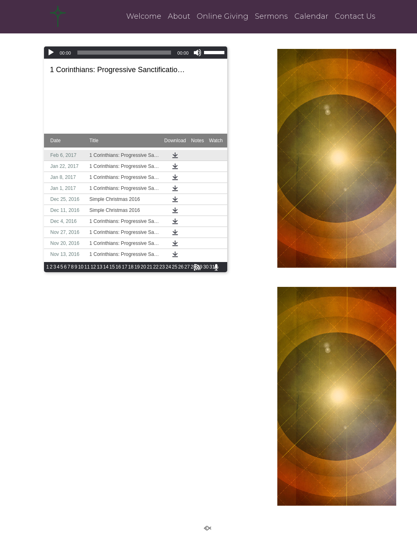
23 (162, 267)
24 (168, 267)
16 (118, 267)
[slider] (124, 53)
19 (137, 267)
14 (105, 267)
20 (143, 267)
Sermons (271, 16)
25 (174, 267)
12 (93, 267)
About (179, 16)
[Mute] (197, 52)
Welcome (143, 16)
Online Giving (222, 16)
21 (149, 267)
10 (80, 267)
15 (111, 267)
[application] (136, 52)
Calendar (311, 16)
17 (124, 267)
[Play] (51, 52)
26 (180, 267)
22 (155, 267)
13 (99, 267)
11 (87, 267)
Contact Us (355, 16)
